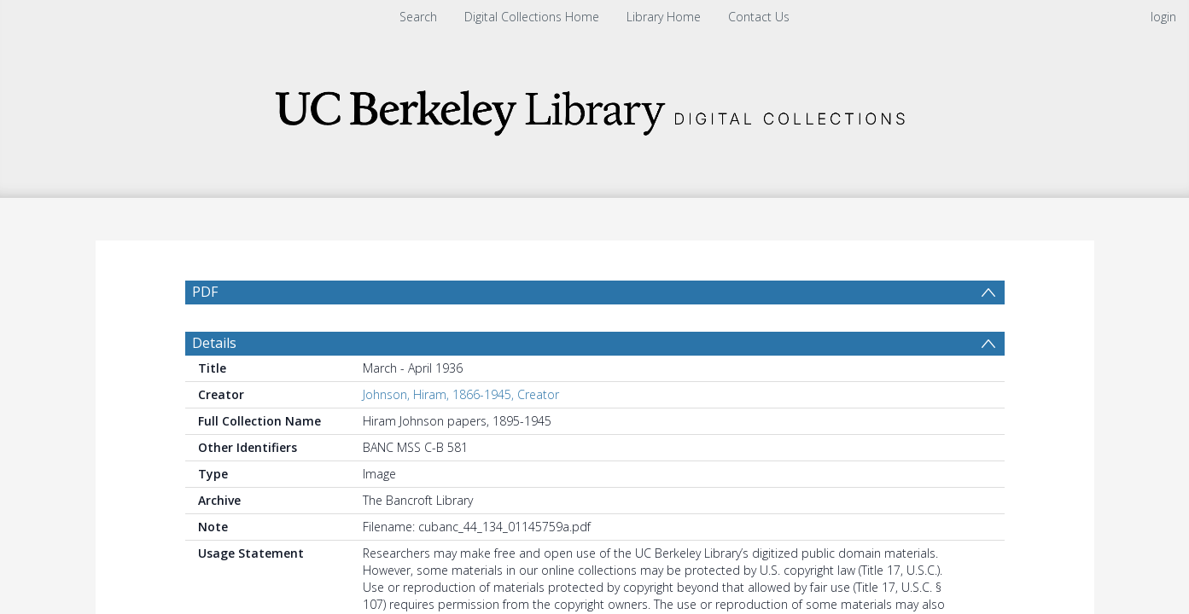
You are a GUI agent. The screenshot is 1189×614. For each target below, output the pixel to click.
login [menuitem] (1163, 17)
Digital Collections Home (531, 17)
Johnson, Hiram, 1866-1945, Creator (461, 435)
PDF (205, 291)
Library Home (664, 17)
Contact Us (759, 17)
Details (214, 383)
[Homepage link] (595, 108)
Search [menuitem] (418, 17)
